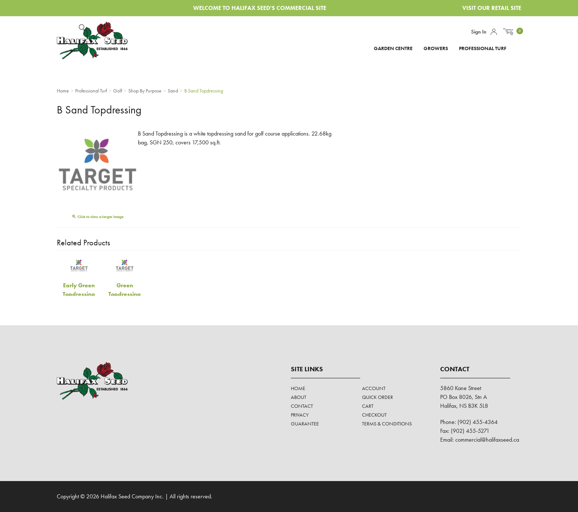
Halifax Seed (98, 40)
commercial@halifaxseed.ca (487, 439)
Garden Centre (393, 48)
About (298, 397)
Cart (367, 406)
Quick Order (377, 397)
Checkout (374, 414)
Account (494, 32)
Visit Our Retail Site (491, 8)
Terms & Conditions (387, 423)
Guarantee (305, 423)
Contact (302, 406)
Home (298, 388)
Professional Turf (482, 48)
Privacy (300, 414)
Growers (436, 48)
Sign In (478, 31)
